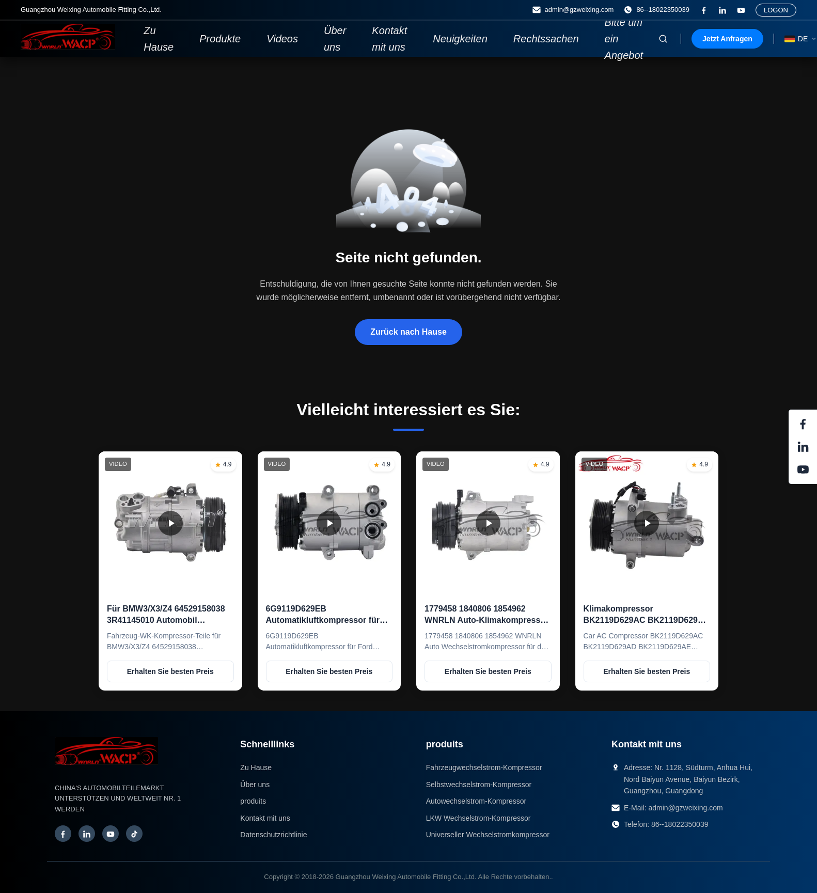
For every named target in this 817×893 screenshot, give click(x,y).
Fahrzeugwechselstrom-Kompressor (484, 767)
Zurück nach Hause (408, 331)
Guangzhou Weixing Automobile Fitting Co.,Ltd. (406, 877)
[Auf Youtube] (741, 10)
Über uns (335, 39)
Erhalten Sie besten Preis (170, 671)
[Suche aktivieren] (663, 39)
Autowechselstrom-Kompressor (476, 801)
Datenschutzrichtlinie (273, 835)
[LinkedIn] (722, 10)
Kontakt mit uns (389, 39)
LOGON (776, 10)
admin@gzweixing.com (685, 808)
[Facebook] (704, 10)
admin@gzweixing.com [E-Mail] (573, 10)
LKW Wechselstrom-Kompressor (478, 818)
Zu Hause (159, 39)
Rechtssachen (546, 38)
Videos (282, 38)
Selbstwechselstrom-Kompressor (479, 784)
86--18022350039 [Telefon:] (656, 10)
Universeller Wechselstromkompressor (487, 835)
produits (253, 801)
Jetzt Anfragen (727, 39)
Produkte (220, 38)
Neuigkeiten (460, 38)
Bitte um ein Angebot (624, 39)
